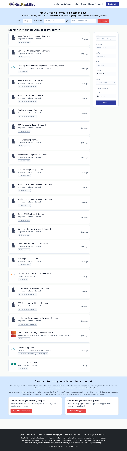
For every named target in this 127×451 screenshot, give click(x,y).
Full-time (30, 39)
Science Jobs (23, 73)
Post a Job (112, 4)
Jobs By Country (81, 4)
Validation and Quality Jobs (27, 88)
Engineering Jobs (24, 42)
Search (106, 102)
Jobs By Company (67, 4)
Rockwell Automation (25, 342)
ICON (20, 376)
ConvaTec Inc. (22, 69)
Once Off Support (77, 421)
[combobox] (27, 21)
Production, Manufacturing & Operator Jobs (33, 364)
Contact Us (68, 435)
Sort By (98, 93)
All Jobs (56, 4)
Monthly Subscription (21, 421)
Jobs (22, 435)
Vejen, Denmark (30, 282)
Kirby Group (22, 39)
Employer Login (80, 435)
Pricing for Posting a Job (53, 435)
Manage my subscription (97, 435)
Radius (98, 79)
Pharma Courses (94, 4)
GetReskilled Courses (34, 435)
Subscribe (103, 21)
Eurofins (20, 282)
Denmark (38, 39)
